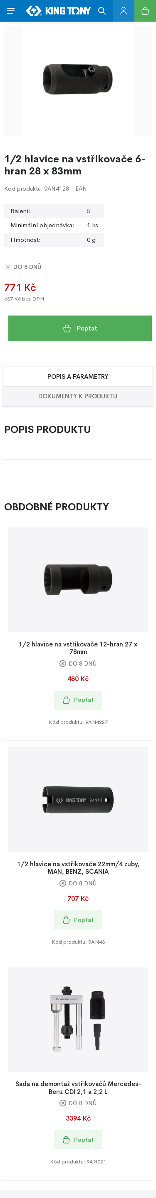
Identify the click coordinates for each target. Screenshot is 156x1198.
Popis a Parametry (77, 376)
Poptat (80, 328)
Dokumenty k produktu (77, 396)
